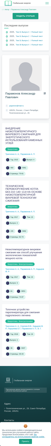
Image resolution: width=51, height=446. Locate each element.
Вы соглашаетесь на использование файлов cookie (23, 435)
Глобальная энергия (22, 3)
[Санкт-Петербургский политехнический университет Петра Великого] (8, 383)
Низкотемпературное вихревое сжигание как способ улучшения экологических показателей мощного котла (23, 254)
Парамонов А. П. (27, 154)
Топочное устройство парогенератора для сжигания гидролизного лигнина (22, 312)
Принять (25, 441)
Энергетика (12, 149)
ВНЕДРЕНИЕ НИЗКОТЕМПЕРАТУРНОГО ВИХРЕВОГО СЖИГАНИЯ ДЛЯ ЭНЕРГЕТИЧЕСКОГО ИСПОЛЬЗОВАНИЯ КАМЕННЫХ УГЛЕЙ (23, 136)
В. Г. (39, 329)
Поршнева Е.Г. (14, 329)
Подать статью (25, 16)
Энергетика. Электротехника (20, 264)
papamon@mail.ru (16, 106)
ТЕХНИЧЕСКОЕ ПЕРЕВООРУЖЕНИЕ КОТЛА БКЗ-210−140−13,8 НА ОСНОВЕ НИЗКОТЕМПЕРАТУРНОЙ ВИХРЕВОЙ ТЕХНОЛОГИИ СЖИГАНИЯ (23, 193)
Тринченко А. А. (12, 154)
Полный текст (36, 32)
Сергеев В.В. (26, 326)
